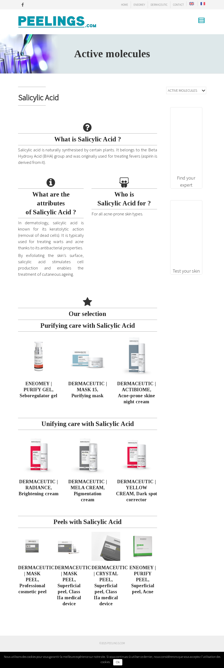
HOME (124, 5)
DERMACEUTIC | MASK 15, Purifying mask (87, 389)
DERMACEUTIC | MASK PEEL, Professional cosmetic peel (36, 579)
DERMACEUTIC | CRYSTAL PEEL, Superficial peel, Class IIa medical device (109, 585)
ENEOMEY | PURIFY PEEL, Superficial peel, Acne (142, 579)
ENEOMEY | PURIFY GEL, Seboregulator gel (38, 389)
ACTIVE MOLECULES (182, 90)
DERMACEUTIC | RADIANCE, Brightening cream (39, 487)
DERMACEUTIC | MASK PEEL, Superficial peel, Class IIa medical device (73, 585)
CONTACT (178, 5)
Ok (118, 662)
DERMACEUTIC (159, 5)
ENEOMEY (139, 5)
